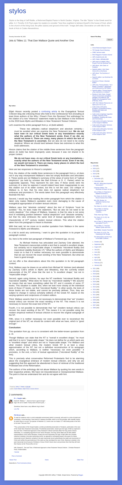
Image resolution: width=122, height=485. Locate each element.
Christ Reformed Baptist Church (101, 48)
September (97, 244)
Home (47, 460)
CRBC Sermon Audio (98, 52)
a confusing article (48, 111)
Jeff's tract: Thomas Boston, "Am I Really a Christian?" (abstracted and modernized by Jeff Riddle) (102, 86)
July (95, 249)
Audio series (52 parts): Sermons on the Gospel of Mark (102, 125)
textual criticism (34, 388)
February (97, 262)
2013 (94, 289)
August (96, 247)
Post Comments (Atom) (24, 463)
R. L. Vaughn (18, 398)
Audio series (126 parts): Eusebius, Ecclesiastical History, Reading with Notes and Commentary (101, 109)
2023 (94, 173)
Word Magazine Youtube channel (102, 55)
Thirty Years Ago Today (101, 214)
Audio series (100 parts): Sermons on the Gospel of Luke (102, 129)
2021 (94, 268)
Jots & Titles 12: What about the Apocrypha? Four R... (103, 222)
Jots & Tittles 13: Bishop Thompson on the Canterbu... (101, 210)
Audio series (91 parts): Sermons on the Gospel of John (102, 133)
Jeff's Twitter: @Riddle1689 (100, 59)
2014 (94, 287)
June (96, 252)
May (95, 255)
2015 (94, 284)
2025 (94, 168)
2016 (94, 281)
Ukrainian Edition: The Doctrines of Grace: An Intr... (103, 188)
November (97, 181)
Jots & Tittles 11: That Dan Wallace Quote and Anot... (102, 226)
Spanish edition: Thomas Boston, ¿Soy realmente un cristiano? (102, 91)
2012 (94, 292)
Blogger (80, 475)
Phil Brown (17, 415)
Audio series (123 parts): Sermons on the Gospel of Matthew (102, 121)
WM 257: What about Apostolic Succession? (103, 184)
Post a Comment (17, 456)
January (97, 265)
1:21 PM (16, 409)
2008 (94, 302)
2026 (94, 166)
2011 (94, 294)
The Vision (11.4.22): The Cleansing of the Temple (102, 233)
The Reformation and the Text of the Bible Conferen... (103, 237)
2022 (94, 176)
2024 (94, 171)
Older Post (80, 460)
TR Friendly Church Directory (101, 50)
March (96, 260)
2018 (94, 276)
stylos (17, 11)
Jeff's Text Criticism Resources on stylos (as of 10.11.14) (102, 103)
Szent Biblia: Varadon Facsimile (103, 230)
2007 (94, 305)
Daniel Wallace (18, 388)
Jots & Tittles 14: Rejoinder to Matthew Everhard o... (102, 192)
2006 (94, 308)
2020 (94, 271)
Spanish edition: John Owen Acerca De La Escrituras (100, 70)
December (97, 178)
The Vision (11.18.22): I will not (103, 206)
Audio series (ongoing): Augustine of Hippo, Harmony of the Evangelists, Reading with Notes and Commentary (102, 116)
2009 (94, 300)
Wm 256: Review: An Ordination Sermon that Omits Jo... (102, 202)
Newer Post (13, 460)
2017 (94, 279)
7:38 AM (16, 452)
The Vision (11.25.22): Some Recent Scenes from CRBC (103, 196)
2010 (94, 297)
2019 (94, 274)
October (97, 242)
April (95, 257)
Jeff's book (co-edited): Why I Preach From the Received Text (101, 62)
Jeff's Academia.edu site (99, 57)
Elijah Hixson (26, 388)
